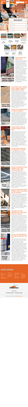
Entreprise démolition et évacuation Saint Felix (23, 276)
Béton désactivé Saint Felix (3, 274)
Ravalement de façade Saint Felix (17, 274)
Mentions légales (19, 296)
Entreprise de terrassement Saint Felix (10, 275)
